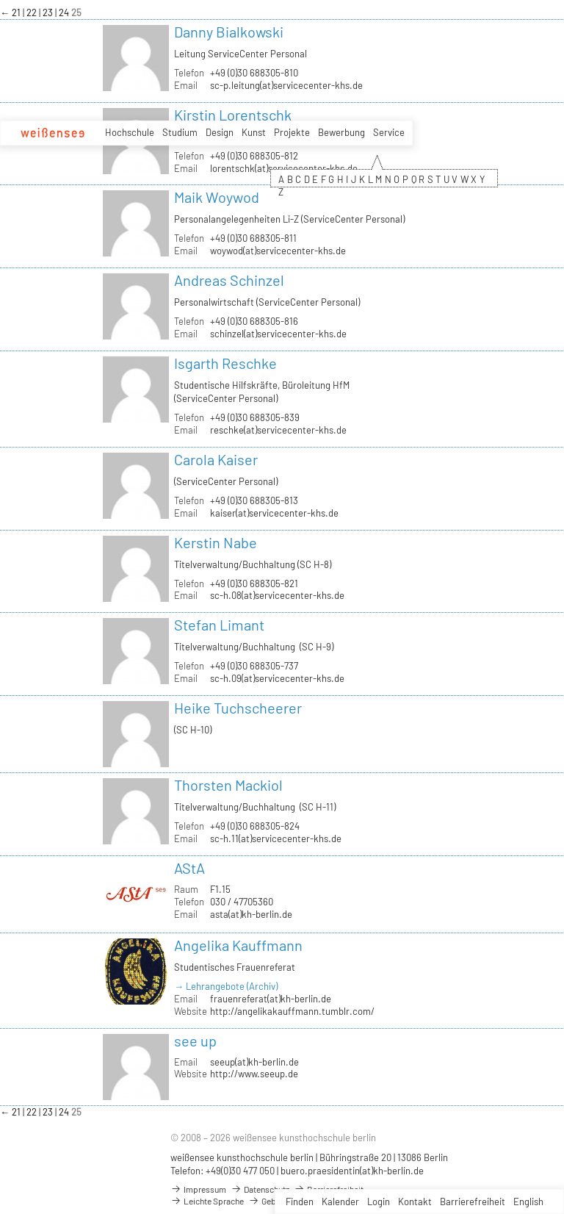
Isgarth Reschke (225, 363)
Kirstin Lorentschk (233, 114)
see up (195, 1040)
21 (17, 12)
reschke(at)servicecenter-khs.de (278, 430)
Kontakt (415, 1201)
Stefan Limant (219, 624)
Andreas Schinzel (229, 280)
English (528, 1201)
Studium (180, 132)
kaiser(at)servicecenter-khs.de (274, 513)
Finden (300, 1201)
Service (389, 132)
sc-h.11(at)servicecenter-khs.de (275, 838)
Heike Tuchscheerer (238, 707)
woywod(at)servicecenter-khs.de (278, 250)
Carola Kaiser (216, 459)
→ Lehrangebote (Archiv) (226, 986)
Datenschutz (260, 1189)
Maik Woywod (216, 197)
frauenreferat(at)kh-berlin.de (270, 999)
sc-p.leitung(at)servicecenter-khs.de (286, 85)
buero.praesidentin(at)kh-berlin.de (352, 1171)
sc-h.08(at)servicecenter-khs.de (277, 595)
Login (378, 1201)
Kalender (340, 1201)
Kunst (254, 132)
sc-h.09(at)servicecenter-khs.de (277, 678)
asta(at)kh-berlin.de (251, 914)
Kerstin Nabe (215, 542)
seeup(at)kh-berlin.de (254, 1062)
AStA (189, 868)
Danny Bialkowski (228, 31)
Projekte (292, 132)
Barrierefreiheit (472, 1201)
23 (49, 12)
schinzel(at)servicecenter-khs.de (278, 334)
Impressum (198, 1189)
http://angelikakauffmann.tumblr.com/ (292, 1011)
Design (220, 132)
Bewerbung (341, 132)
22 (32, 12)
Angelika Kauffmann (238, 945)
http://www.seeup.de (254, 1074)
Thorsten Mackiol (228, 785)
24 (65, 12)
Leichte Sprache (207, 1201)
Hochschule (129, 132)
